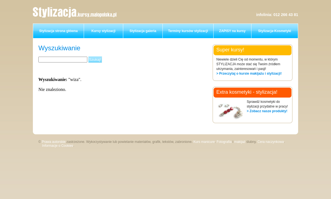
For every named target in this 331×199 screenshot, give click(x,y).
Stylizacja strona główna (58, 31)
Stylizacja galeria (143, 31)
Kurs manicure (204, 142)
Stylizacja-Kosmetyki (274, 31)
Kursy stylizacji (103, 31)
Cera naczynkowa (271, 142)
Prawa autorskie (53, 142)
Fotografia (224, 142)
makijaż (239, 142)
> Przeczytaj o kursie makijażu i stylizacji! (249, 73)
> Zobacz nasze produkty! (267, 111)
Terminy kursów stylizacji (188, 31)
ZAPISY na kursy (232, 31)
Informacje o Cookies (57, 146)
